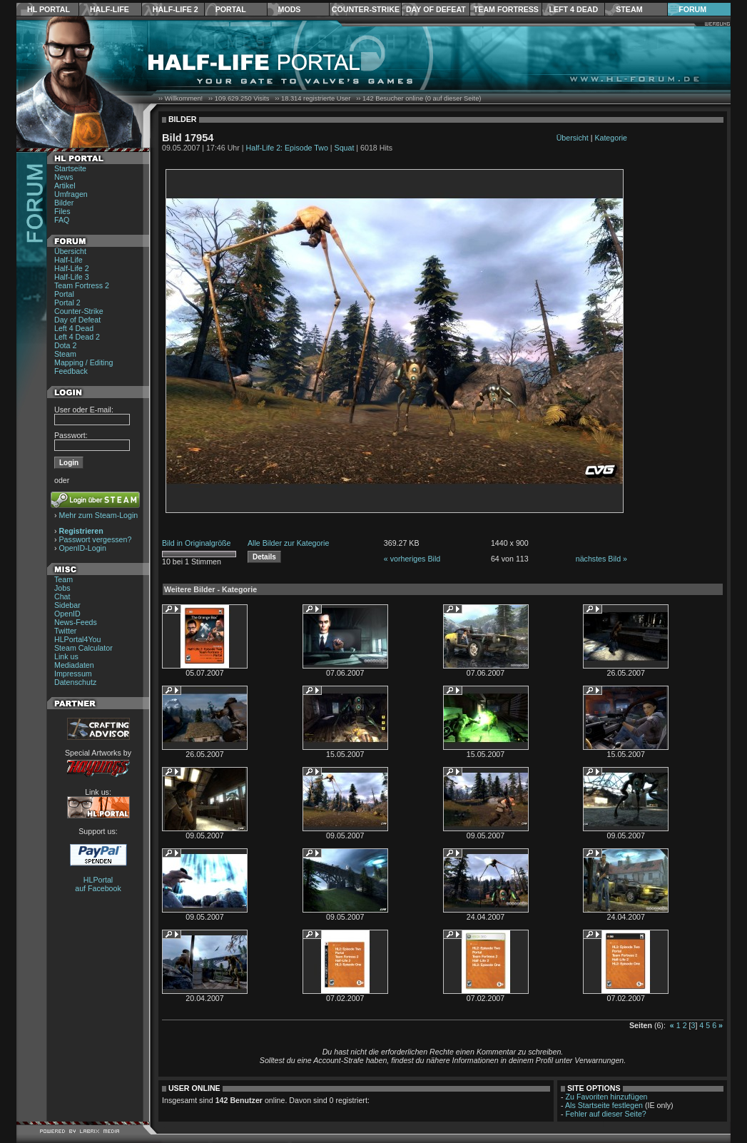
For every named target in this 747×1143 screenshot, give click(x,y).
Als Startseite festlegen (604, 1105)
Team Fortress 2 (81, 285)
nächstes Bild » (601, 558)
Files (62, 211)
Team (63, 579)
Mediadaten (74, 665)
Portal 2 (67, 302)
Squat (345, 147)
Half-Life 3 (71, 277)
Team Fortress (506, 9)
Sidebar (67, 605)
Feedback (71, 371)
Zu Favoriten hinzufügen (607, 1096)
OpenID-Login (82, 548)
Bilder (63, 202)
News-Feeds (75, 622)
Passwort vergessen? (95, 539)
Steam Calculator (83, 648)
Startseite (70, 168)
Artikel (65, 185)
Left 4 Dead (573, 9)
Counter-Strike (366, 9)
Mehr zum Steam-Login (98, 515)
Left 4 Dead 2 (77, 336)
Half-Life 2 (175, 9)
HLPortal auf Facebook (98, 884)
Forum (692, 9)
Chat (62, 596)
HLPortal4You (77, 639)
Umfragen (71, 194)
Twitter (65, 630)
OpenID (67, 613)
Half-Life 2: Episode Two (287, 147)
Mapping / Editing (83, 362)
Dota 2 (65, 345)
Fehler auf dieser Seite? (606, 1113)
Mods (289, 9)
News (63, 177)
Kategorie (610, 137)
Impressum (73, 673)
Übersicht (70, 251)
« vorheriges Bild (412, 558)
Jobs (62, 588)
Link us (66, 656)
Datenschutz (75, 682)
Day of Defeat (436, 9)
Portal (230, 9)
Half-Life (109, 9)
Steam (629, 9)
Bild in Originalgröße (196, 543)
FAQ (61, 219)
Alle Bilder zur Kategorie (288, 543)
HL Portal (48, 9)
